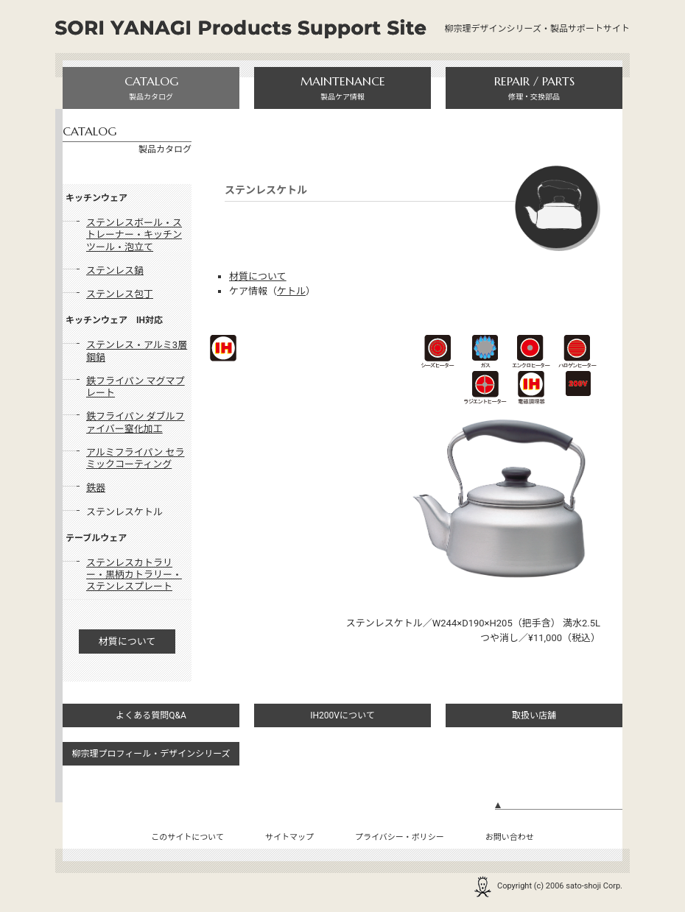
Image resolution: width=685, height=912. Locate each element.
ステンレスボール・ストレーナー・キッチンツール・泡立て (134, 234)
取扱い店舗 (534, 715)
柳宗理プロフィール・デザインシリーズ (150, 754)
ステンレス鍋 (115, 270)
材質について (127, 641)
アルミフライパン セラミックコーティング (135, 458)
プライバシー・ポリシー (399, 837)
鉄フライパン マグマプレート (135, 386)
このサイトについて (187, 837)
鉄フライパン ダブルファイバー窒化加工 (135, 422)
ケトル (291, 291)
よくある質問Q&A (151, 715)
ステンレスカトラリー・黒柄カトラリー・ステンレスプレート (134, 575)
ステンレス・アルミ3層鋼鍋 (136, 350)
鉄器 (95, 487)
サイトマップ (289, 837)
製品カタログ (151, 87)
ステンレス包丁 (119, 294)
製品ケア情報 (342, 87)
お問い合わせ (509, 837)
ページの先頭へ (558, 810)
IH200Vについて (342, 715)
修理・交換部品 (534, 87)
